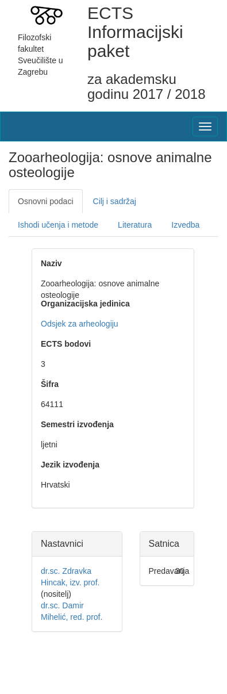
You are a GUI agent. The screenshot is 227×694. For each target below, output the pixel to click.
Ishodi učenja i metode (58, 224)
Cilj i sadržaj (114, 201)
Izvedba (185, 224)
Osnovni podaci (46, 201)
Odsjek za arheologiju (79, 323)
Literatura (135, 224)
